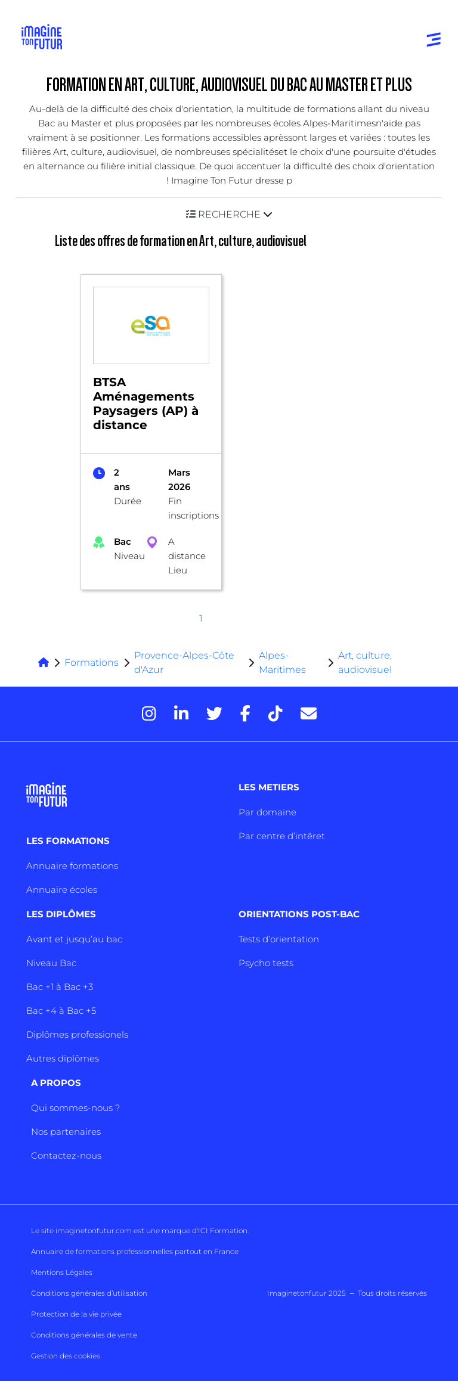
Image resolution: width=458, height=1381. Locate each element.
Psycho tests (266, 963)
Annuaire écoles (61, 889)
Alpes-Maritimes (282, 662)
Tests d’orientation (279, 939)
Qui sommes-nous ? (75, 1107)
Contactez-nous (66, 1155)
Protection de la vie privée (76, 1313)
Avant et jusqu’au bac (74, 939)
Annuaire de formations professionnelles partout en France (135, 1251)
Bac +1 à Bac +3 (59, 986)
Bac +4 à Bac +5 (61, 1010)
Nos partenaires (66, 1131)
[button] (229, 214)
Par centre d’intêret (282, 836)
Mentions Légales (61, 1272)
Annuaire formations (72, 865)
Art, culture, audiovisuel (365, 662)
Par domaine (267, 812)
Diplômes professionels (77, 1034)
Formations (91, 662)
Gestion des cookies (65, 1355)
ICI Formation (222, 1230)
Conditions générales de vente (84, 1334)
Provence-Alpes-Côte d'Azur (184, 662)
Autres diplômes (62, 1058)
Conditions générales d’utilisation (89, 1293)
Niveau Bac (51, 963)
